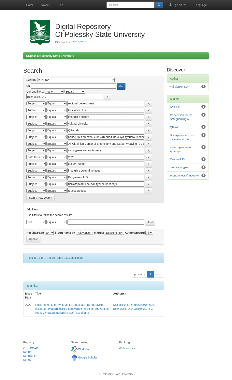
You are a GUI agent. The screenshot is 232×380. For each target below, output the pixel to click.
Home (30, 5)
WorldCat (80, 349)
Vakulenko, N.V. (143, 308)
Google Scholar (84, 357)
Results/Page (35, 232)
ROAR (27, 360)
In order (99, 232)
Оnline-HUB (177, 159)
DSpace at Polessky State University (50, 55)
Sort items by (66, 232)
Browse (45, 5)
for (28, 86)
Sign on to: (179, 5)
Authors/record (135, 232)
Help (60, 5)
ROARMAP (30, 356)
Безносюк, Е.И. (123, 304)
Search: (31, 80)
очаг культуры (179, 167)
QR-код (175, 127)
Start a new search (40, 197)
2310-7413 (79, 42)
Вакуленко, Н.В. (144, 304)
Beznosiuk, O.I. (122, 308)
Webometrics (127, 348)
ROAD (27, 352)
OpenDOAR (30, 348)
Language (202, 5)
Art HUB (175, 107)
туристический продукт (184, 175)
